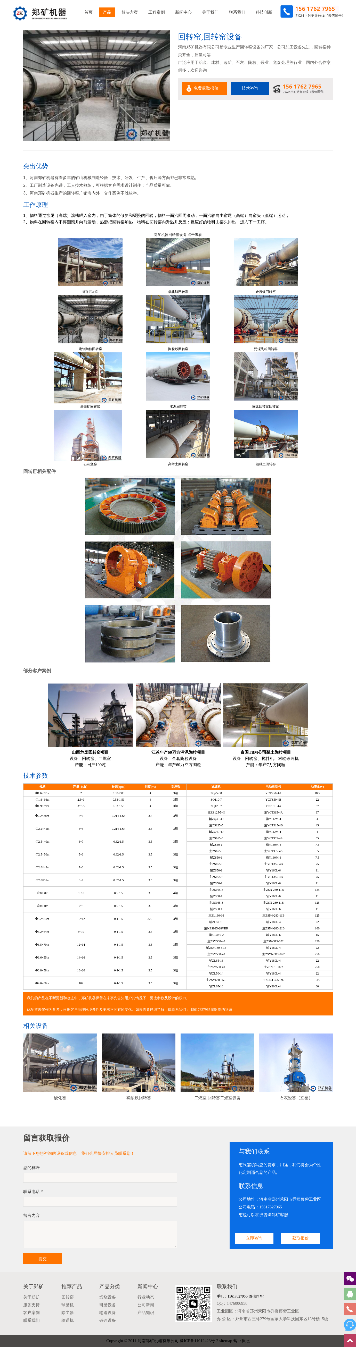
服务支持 (31, 1305)
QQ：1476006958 (232, 1303)
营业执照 (241, 1340)
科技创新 (264, 12)
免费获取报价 (206, 88)
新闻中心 (183, 12)
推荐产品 (71, 1286)
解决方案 (130, 12)
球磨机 (67, 1305)
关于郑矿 (33, 1286)
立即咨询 (254, 1238)
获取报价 (300, 1238)
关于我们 (210, 12)
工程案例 (156, 12)
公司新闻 (145, 1305)
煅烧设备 (107, 1297)
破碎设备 (107, 1320)
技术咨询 (250, 88)
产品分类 (109, 1286)
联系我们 (237, 12)
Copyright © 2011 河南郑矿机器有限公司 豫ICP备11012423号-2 (162, 1340)
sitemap (225, 1340)
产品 (107, 12)
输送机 (67, 1320)
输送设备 (107, 1312)
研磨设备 (107, 1305)
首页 (88, 12)
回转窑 (67, 1297)
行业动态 (145, 1297)
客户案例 (31, 1312)
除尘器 (67, 1312)
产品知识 (145, 1312)
